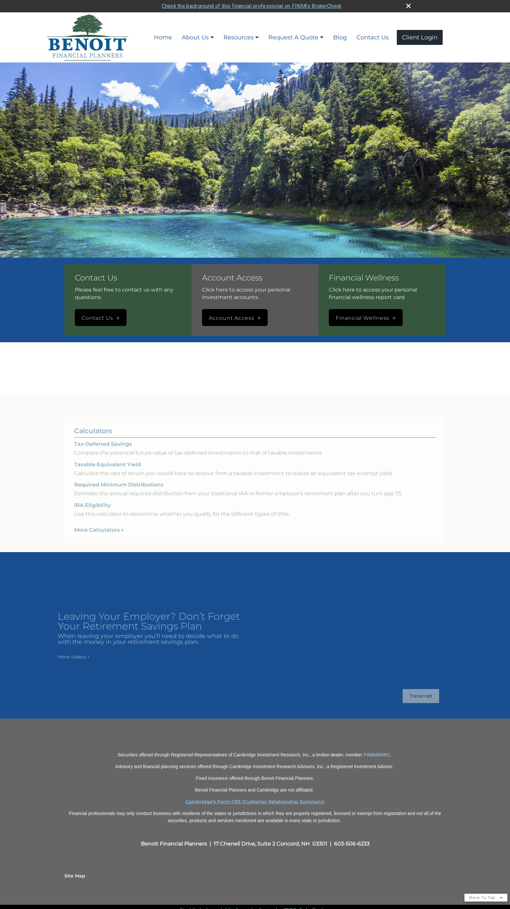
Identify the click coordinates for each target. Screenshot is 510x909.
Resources (238, 37)
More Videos (69, 657)
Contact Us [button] (97, 318)
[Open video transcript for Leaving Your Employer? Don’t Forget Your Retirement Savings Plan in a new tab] (415, 696)
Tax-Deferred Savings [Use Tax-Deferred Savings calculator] (103, 449)
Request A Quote (293, 37)
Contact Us (372, 37)
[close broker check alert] (408, 5)
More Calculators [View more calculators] (99, 535)
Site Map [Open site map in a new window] (74, 876)
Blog (340, 37)
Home (163, 37)
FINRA (371, 755)
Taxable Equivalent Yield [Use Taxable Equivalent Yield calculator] (107, 470)
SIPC (384, 755)
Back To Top (486, 897)
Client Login (419, 37)
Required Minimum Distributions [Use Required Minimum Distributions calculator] (118, 490)
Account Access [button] (231, 318)
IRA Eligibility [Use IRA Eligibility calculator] (92, 510)
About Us (195, 37)
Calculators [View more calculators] (93, 436)
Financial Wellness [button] (362, 318)
